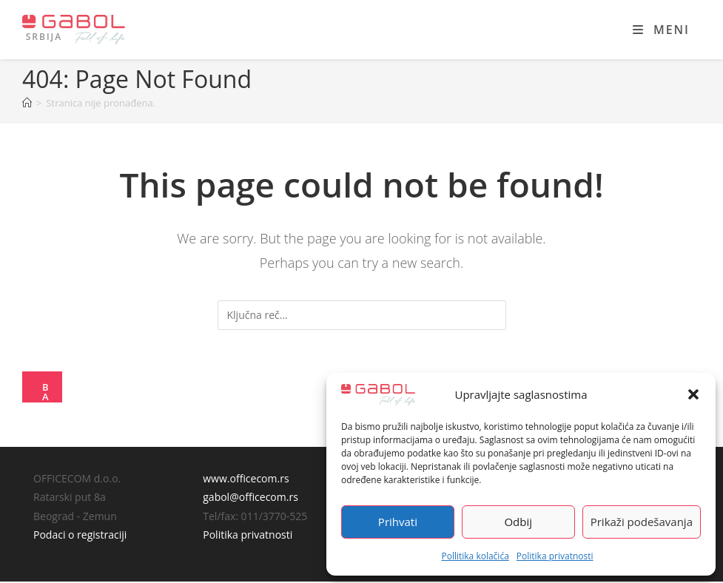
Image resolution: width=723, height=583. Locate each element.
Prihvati (397, 521)
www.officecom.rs (246, 480)
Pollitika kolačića (474, 556)
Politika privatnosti (555, 556)
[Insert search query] (362, 315)
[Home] (27, 102)
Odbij (518, 521)
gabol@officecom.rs (250, 498)
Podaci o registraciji (80, 536)
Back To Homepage (47, 393)
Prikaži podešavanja (642, 521)
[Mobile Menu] (661, 29)
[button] (693, 394)
